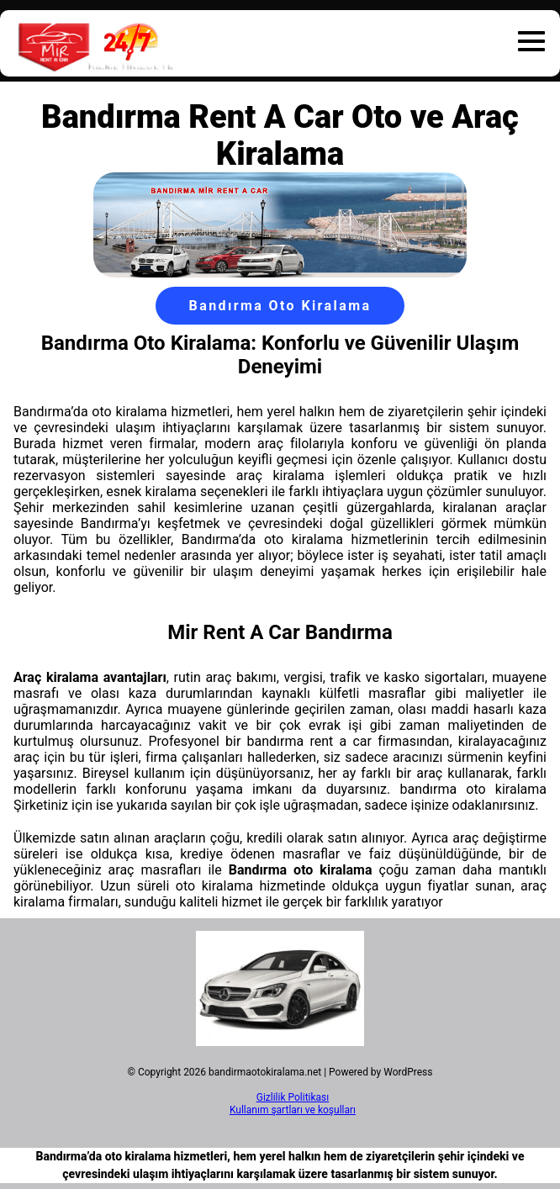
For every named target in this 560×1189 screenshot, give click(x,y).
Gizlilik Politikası (293, 1097)
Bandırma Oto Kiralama (280, 306)
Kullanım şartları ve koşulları (293, 1110)
